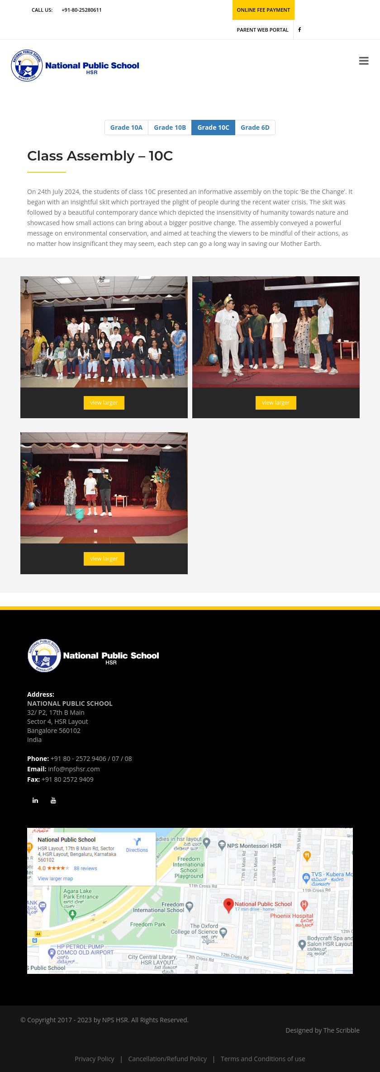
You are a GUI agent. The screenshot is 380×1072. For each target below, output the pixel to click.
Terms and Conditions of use (263, 1057)
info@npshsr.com (74, 768)
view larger (104, 402)
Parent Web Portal (262, 29)
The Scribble (341, 1029)
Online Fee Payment (263, 9)
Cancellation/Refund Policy (167, 1057)
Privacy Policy (94, 1057)
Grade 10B (170, 126)
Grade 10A (126, 126)
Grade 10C (213, 126)
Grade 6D (255, 126)
